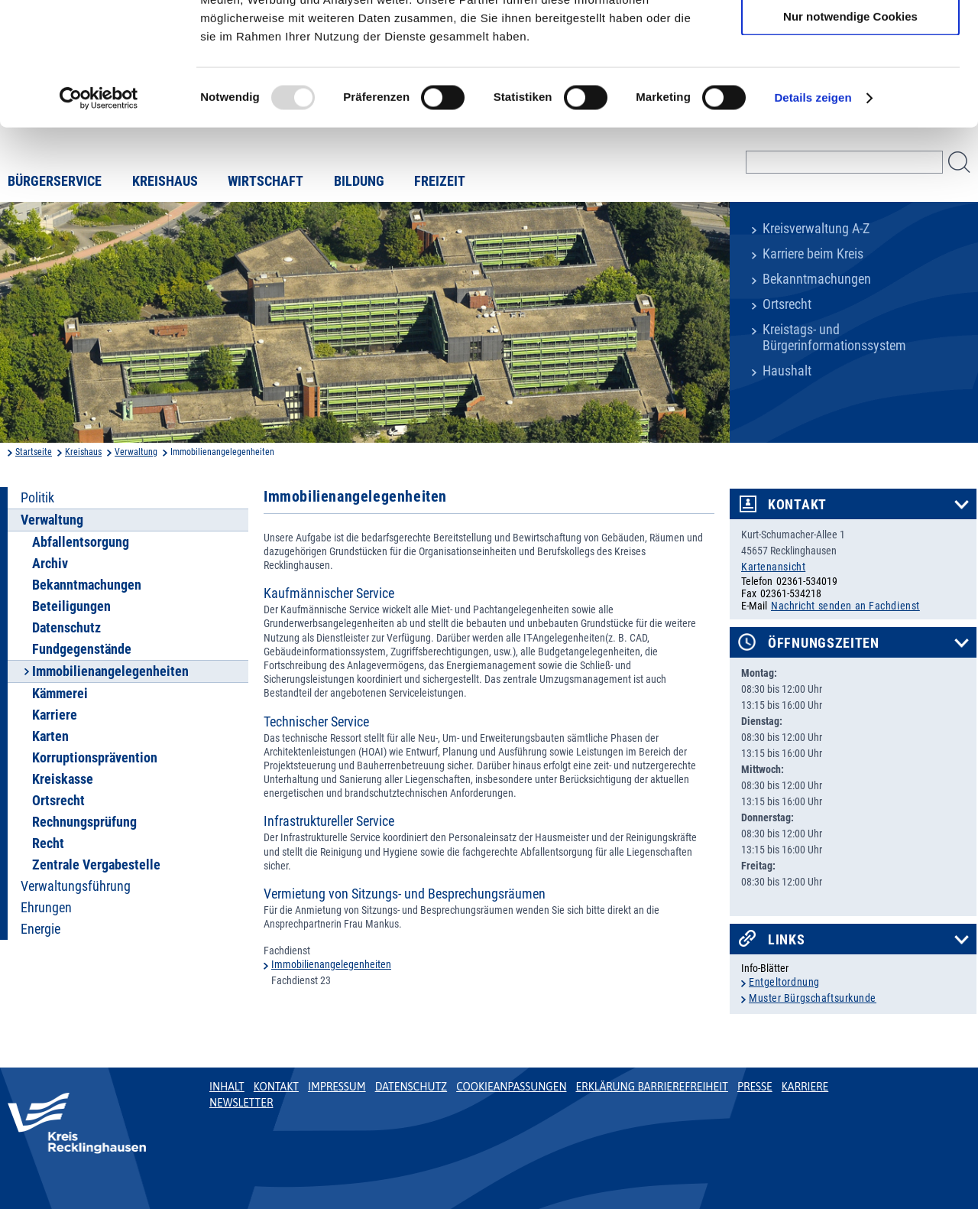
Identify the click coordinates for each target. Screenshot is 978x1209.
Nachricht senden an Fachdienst (845, 606)
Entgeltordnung (784, 982)
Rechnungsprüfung (84, 822)
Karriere (54, 715)
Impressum (337, 1087)
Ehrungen (46, 907)
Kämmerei (60, 693)
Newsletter (241, 1103)
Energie (40, 929)
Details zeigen (812, 209)
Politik (37, 497)
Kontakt (797, 504)
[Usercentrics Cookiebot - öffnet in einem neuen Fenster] (99, 209)
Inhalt (226, 1087)
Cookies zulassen (850, 37)
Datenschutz (66, 627)
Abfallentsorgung (80, 542)
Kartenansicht (773, 567)
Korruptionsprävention (94, 757)
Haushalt (787, 371)
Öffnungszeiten (823, 643)
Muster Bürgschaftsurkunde (812, 998)
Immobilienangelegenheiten (331, 964)
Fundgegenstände (81, 649)
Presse (754, 1087)
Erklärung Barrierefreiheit (651, 1087)
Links (786, 939)
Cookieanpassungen (511, 1087)
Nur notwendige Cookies (850, 127)
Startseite (33, 452)
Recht (48, 843)
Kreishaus (83, 452)
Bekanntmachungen (817, 279)
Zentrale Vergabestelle (96, 865)
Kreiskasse (62, 779)
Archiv (50, 563)
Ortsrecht (787, 304)
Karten (50, 736)
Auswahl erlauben (850, 82)
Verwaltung (136, 452)
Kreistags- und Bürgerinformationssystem (834, 337)
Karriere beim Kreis (813, 254)
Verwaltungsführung (76, 886)
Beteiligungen (71, 606)
